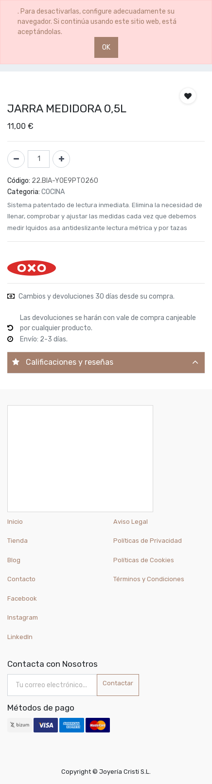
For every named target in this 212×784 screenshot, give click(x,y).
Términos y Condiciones (148, 579)
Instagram (22, 617)
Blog (13, 560)
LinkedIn (20, 637)
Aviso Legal (130, 521)
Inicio (15, 521)
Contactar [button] (118, 683)
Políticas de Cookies (143, 560)
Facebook (22, 598)
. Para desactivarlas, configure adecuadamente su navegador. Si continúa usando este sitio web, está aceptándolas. (97, 21)
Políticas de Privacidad (147, 540)
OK (106, 47)
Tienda (17, 540)
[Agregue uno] (61, 159)
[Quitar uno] (16, 159)
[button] (187, 96)
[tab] (106, 362)
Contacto (21, 579)
